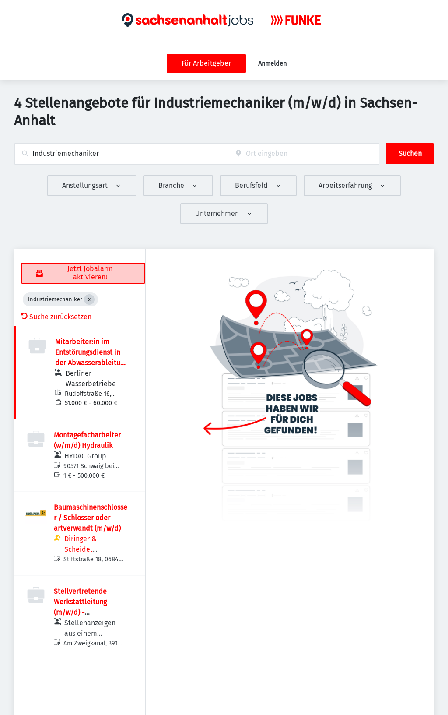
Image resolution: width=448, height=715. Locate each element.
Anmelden (272, 63)
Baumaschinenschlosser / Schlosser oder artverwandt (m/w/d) (90, 517)
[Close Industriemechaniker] (89, 299)
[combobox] (121, 154)
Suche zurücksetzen (56, 317)
